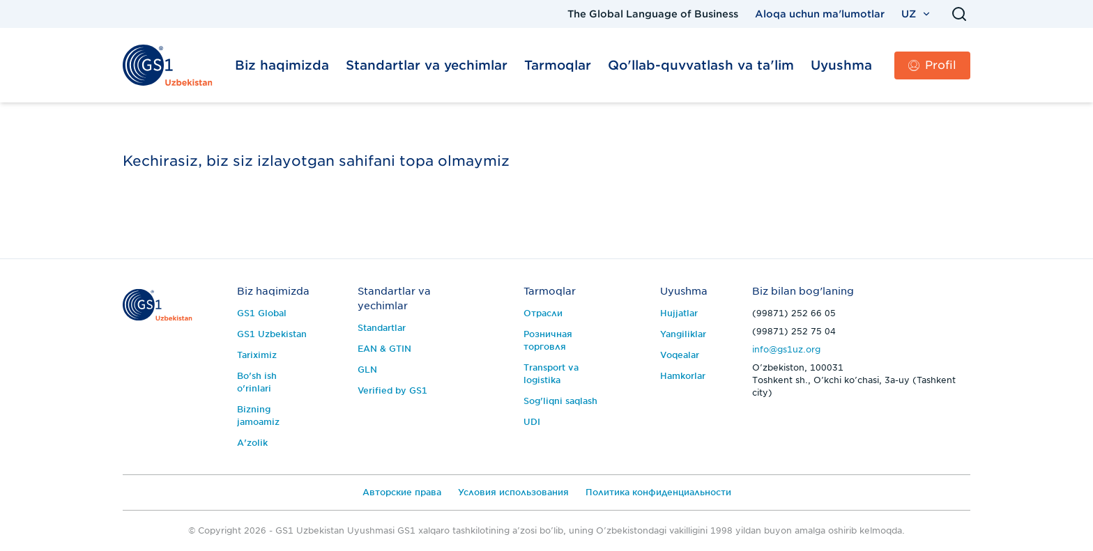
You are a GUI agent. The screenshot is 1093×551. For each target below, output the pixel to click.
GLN (367, 369)
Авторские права (401, 492)
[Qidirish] (959, 14)
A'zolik (252, 442)
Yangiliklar (683, 334)
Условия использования (513, 492)
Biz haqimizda (282, 65)
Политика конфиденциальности (658, 492)
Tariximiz (257, 355)
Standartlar (382, 328)
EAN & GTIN (384, 348)
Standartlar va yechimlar (426, 65)
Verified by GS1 (392, 390)
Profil (932, 65)
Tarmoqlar (557, 65)
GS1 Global (261, 313)
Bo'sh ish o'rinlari (257, 382)
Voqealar (679, 355)
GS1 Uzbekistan (272, 334)
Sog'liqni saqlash (560, 401)
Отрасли (543, 313)
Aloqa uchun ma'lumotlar (820, 14)
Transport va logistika (551, 373)
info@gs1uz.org (786, 349)
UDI (531, 422)
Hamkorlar (682, 376)
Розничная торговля (547, 340)
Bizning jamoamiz (258, 415)
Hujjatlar (679, 313)
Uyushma (841, 65)
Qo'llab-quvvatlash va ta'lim (701, 65)
